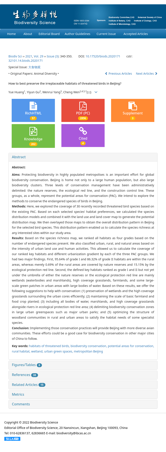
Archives (13, 43)
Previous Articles (119, 73)
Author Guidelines (77, 34)
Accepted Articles (136, 34)
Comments (21, 404)
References (25, 374)
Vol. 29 (38, 56)
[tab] (83, 157)
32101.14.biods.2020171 (25, 60)
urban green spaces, (59, 351)
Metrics (18, 394)
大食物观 (34, 67)
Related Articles (28, 384)
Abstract (19, 157)
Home (11, 34)
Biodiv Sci (15, 56)
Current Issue (106, 34)
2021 (28, 56)
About (28, 34)
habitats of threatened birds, (50, 346)
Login (63, 43)
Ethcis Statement (39, 43)
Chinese (79, 43)
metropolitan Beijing (88, 351)
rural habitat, (21, 351)
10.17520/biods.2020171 (103, 56)
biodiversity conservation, (89, 346)
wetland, (37, 351)
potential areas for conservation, (131, 346)
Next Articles (147, 73)
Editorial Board (49, 34)
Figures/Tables (27, 364)
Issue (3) (53, 56)
